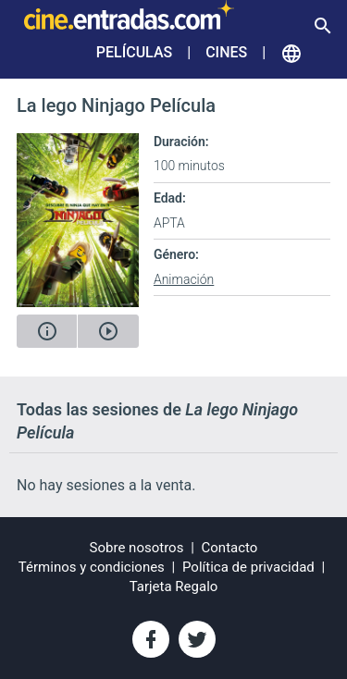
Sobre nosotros (137, 547)
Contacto (230, 547)
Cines (226, 52)
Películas (134, 52)
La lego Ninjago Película (116, 105)
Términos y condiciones (92, 567)
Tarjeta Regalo (174, 586)
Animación (184, 279)
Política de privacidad (248, 567)
